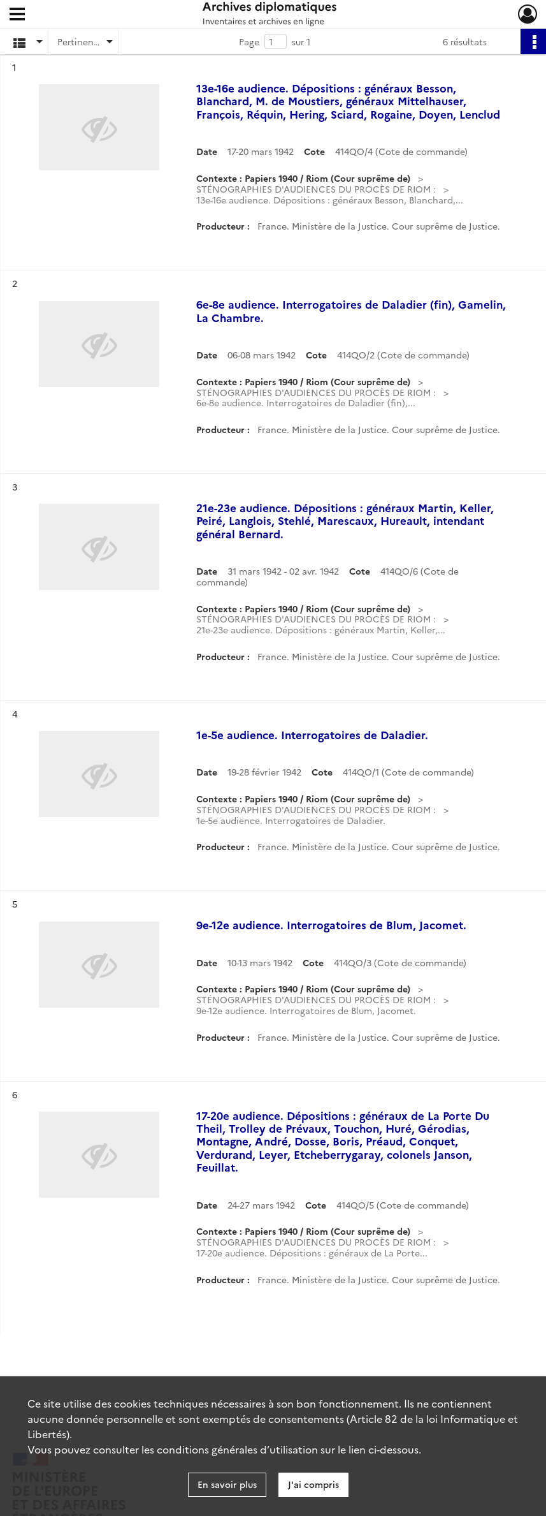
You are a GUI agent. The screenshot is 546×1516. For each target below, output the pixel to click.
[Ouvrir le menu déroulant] (17, 15)
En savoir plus (227, 1484)
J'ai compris (313, 1484)
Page (249, 41)
